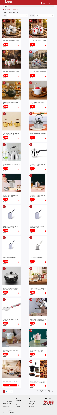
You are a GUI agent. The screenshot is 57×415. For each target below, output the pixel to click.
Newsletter (31, 406)
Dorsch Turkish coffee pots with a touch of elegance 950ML (10, 227)
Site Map (18, 406)
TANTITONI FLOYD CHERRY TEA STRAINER (10, 320)
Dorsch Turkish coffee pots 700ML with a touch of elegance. (37, 227)
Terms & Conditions (7, 401)
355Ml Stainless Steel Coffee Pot (10, 257)
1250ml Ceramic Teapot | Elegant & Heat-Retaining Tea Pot (37, 103)
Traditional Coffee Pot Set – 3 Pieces (38, 71)
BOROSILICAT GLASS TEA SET (10, 381)
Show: (5, 15)
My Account (32, 401)
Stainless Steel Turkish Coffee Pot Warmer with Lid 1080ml (37, 196)
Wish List (31, 405)
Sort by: (32, 15)
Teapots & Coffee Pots (15, 9)
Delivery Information (7, 403)
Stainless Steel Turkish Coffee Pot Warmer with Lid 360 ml (37, 165)
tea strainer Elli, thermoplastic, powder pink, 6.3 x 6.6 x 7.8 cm (36, 351)
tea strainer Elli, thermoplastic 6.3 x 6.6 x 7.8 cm (10, 351)
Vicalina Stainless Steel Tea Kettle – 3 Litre (38, 134)
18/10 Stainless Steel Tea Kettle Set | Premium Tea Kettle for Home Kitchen (11, 134)
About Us (5, 405)
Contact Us (18, 403)
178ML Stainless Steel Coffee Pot (37, 257)
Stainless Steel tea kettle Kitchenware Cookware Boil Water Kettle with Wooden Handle (38, 320)
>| (11, 391)
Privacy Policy (6, 406)
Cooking (8, 9)
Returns (18, 404)
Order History (32, 403)
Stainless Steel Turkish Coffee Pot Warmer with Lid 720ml (10, 196)
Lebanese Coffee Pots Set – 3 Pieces (11, 40)
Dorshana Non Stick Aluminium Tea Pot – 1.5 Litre (10, 103)
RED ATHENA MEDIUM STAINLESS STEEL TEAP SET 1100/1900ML (38, 289)
